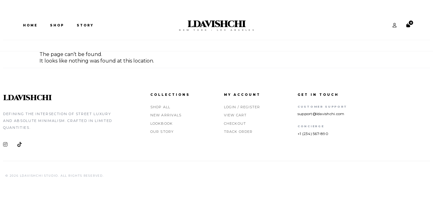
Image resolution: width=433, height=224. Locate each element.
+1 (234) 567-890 (313, 133)
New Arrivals (165, 115)
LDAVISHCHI (216, 24)
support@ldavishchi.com (321, 113)
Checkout (235, 123)
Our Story (162, 131)
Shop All (160, 107)
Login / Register (242, 107)
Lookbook (161, 123)
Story (85, 25)
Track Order (238, 131)
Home (30, 25)
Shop (57, 25)
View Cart (235, 115)
